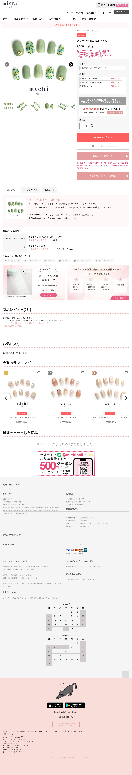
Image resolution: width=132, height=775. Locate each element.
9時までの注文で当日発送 (66, 25)
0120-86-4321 (108, 5)
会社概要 (6, 731)
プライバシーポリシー (54, 731)
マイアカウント (77, 13)
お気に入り (39, 19)
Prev (6, 398)
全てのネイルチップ (92, 31)
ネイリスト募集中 (37, 731)
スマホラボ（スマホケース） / (13, 750)
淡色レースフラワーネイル (66, 418)
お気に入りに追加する (103, 146)
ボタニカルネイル (105, 261)
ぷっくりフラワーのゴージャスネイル (21, 418)
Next (71, 64)
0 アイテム (121, 11)
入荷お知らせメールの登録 (103, 176)
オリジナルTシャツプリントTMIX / (15, 745)
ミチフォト (15, 731)
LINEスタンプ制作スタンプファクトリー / (18, 741)
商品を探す (21, 18)
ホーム (6, 19)
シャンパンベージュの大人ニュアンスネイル (110, 418)
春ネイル (51, 261)
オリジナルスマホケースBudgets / (15, 739)
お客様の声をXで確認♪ (13, 326)
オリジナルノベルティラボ (12, 752)
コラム (74, 19)
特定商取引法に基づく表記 (72, 731)
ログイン (102, 13)
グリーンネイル (34, 261)
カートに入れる (104, 137)
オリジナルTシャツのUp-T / (13, 737)
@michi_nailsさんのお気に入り (66, 712)
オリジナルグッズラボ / (11, 747)
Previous (7, 64)
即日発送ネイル (14, 261)
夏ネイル (65, 261)
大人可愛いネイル (84, 261)
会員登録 (90, 13)
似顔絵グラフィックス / (11, 743)
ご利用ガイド (58, 18)
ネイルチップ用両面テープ (40, 240)
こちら (60, 320)
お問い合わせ (89, 19)
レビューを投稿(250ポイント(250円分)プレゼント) (25, 323)
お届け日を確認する (103, 156)
